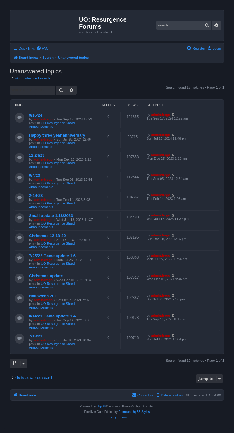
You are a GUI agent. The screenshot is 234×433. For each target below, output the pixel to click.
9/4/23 (34, 175)
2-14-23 (36, 195)
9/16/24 (35, 115)
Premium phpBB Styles (134, 412)
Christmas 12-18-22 (47, 235)
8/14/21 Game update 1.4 (52, 316)
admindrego (43, 119)
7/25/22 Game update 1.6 (52, 255)
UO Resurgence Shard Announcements (52, 124)
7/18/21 (35, 336)
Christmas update (46, 276)
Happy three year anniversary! (58, 135)
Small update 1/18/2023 (51, 215)
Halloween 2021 (44, 296)
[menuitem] (42, 48)
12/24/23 (36, 155)
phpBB (101, 406)
